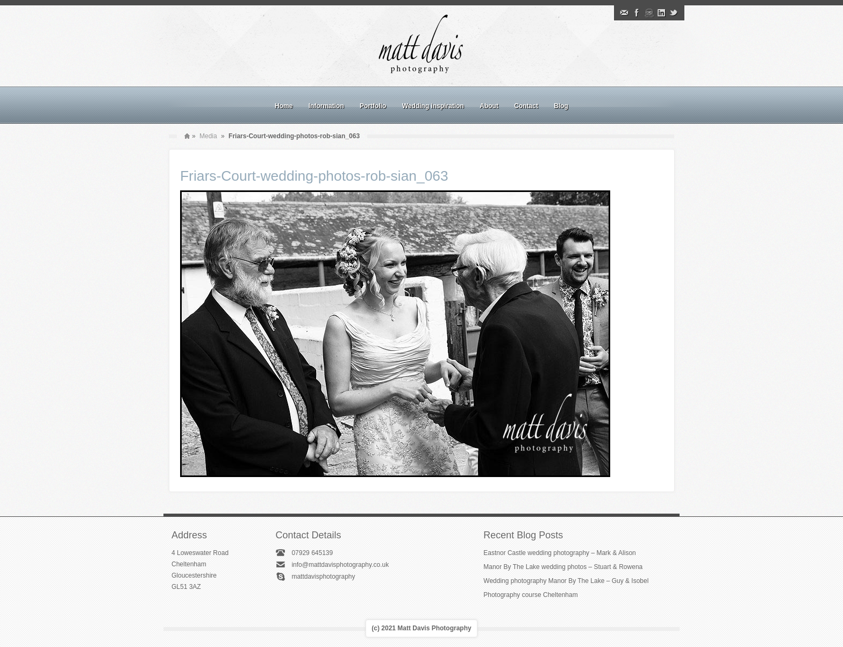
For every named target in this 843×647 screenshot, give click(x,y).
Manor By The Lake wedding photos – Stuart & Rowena (562, 567)
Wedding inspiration (433, 106)
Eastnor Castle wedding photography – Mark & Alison (559, 553)
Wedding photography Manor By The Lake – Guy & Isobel (565, 581)
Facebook (636, 13)
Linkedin (661, 13)
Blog (561, 106)
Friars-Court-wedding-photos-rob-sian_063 (314, 176)
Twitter (673, 13)
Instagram (649, 13)
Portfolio (373, 106)
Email (624, 13)
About (489, 106)
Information (326, 106)
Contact (526, 106)
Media (208, 136)
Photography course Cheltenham (530, 595)
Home (283, 106)
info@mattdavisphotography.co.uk (340, 564)
